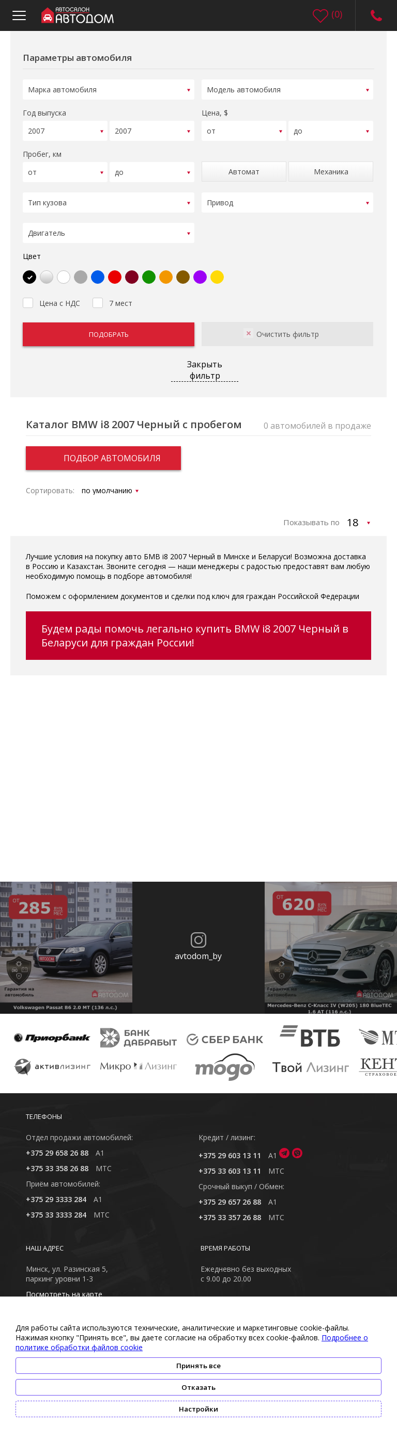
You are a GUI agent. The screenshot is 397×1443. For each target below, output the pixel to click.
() (336, 14)
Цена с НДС (51, 295)
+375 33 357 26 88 (229, 1210)
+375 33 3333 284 (56, 1208)
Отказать (198, 1387)
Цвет (32, 249)
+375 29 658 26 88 (57, 1146)
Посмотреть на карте (64, 1287)
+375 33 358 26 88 (57, 1161)
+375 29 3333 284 (56, 1192)
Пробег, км (42, 151)
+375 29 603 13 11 (229, 1149)
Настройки (198, 1409)
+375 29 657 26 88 (229, 1195)
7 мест (112, 295)
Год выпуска (44, 111)
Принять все (198, 1365)
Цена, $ (215, 111)
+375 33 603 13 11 (229, 1164)
